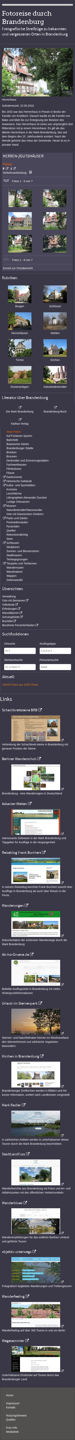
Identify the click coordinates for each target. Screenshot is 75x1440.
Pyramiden (13, 526)
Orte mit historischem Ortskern (25, 514)
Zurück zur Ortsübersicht (18, 268)
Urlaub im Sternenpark (20, 1003)
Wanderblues (12, 1203)
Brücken (11, 452)
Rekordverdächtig (17, 534)
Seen (9, 538)
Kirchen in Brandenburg (20, 1056)
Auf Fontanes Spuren (19, 435)
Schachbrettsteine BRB (19, 710)
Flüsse (10, 472)
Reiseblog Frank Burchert (21, 852)
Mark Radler (11, 1105)
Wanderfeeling (13, 1296)
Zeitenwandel (14, 579)
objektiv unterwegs (16, 1251)
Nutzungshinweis (16, 1415)
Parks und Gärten (17, 518)
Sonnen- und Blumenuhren (22, 551)
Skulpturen (13, 547)
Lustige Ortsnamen (17, 501)
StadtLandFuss (13, 1154)
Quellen (11, 530)
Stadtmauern (14, 555)
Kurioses (11, 489)
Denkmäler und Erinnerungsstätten (27, 460)
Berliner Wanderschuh (19, 759)
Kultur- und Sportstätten (20, 485)
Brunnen (11, 456)
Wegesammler (13, 1340)
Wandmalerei (14, 571)
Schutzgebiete (11, 617)
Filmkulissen (13, 468)
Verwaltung (9, 596)
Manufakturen (10, 612)
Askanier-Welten (14, 803)
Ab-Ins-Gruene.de (15, 954)
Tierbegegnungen (17, 559)
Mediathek (12, 1431)
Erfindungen (9, 608)
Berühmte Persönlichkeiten (18, 625)
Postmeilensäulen (17, 522)
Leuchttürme (14, 493)
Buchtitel (7, 621)
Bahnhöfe (12, 440)
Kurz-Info (11, 1427)
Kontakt (10, 1407)
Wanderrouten (15, 567)
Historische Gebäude (19, 481)
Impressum (13, 1403)
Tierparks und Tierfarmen (21, 563)
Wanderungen (13, 905)
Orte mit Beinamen (13, 600)
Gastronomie (14, 477)
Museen (11, 505)
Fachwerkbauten (16, 464)
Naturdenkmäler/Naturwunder (24, 509)
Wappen (11, 575)
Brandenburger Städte (19, 448)
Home (9, 1395)
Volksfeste (8, 604)
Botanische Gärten (17, 444)
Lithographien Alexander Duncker (26, 497)
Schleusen (12, 542)
